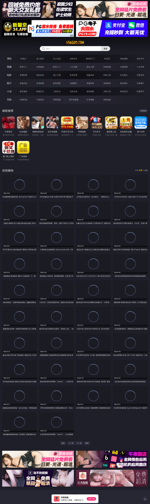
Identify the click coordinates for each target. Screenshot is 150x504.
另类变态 (140, 75)
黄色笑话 (124, 91)
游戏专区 (73, 58)
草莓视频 (57, 99)
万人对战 (57, 58)
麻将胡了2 (90, 58)
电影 (9, 75)
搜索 (105, 48)
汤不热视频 (73, 99)
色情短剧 (107, 99)
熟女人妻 (90, 67)
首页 (63, 443)
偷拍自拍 (40, 75)
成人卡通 (57, 75)
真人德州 (40, 58)
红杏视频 (90, 99)
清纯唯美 (107, 83)
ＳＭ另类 (140, 67)
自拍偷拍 (40, 67)
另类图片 (140, 83)
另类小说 (107, 91)
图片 (9, 83)
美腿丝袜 (90, 83)
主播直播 (124, 67)
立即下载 (91, 499)
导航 (9, 99)
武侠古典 (73, 91)
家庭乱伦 (40, 91)
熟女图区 (124, 83)
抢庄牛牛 (140, 58)
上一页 (70, 443)
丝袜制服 (107, 67)
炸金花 (107, 58)
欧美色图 (57, 83)
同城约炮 (23, 99)
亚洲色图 (40, 83)
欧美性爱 (73, 75)
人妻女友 (57, 91)
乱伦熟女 (124, 75)
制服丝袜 (90, 75)
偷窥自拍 (23, 83)
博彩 (9, 58)
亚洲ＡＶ (23, 67)
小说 (9, 91)
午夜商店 (40, 99)
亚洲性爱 (23, 75)
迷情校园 (90, 91)
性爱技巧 (140, 91)
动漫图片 (73, 83)
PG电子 (23, 58)
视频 (9, 66)
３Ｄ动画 (73, 67)
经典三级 (107, 75)
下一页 (79, 443)
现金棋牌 (124, 58)
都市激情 (23, 91)
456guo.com (75, 42)
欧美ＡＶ (57, 67)
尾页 (87, 443)
